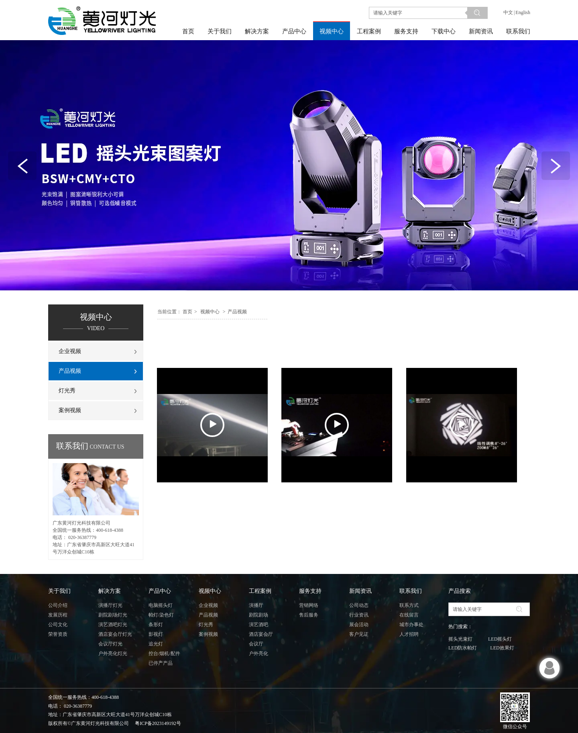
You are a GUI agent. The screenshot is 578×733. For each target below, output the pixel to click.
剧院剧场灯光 (112, 615)
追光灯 (156, 644)
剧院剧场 (258, 615)
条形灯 (156, 624)
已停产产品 (161, 663)
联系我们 (410, 591)
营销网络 (308, 605)
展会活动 (358, 624)
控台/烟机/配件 (164, 653)
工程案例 (260, 591)
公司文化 (57, 624)
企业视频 (208, 605)
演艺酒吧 (258, 624)
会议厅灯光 (110, 644)
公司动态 (358, 605)
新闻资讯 (360, 591)
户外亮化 (258, 653)
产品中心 (160, 591)
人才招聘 (409, 634)
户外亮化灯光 (112, 653)
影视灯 (156, 634)
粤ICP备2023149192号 (158, 723)
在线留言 (409, 615)
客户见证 (358, 634)
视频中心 (210, 311)
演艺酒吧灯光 (112, 624)
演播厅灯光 (110, 605)
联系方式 (409, 605)
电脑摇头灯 (161, 605)
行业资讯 (358, 615)
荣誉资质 (57, 634)
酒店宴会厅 (261, 634)
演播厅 (256, 605)
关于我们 (59, 591)
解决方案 (109, 591)
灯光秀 (206, 624)
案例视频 (208, 634)
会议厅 (256, 644)
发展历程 (57, 615)
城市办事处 (411, 624)
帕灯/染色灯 (161, 615)
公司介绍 (57, 605)
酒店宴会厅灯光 (115, 634)
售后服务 (308, 615)
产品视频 (237, 311)
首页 (187, 311)
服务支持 (310, 591)
